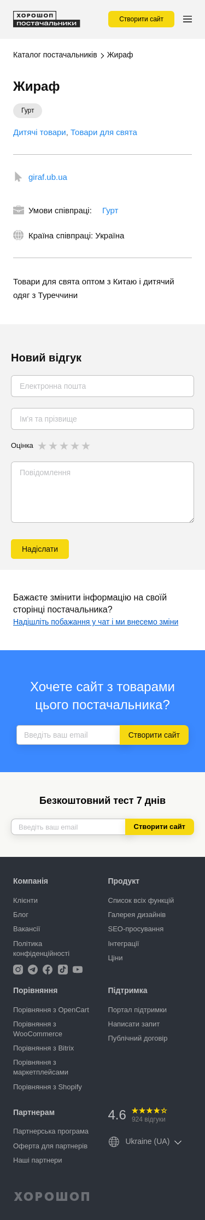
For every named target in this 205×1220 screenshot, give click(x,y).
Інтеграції (123, 943)
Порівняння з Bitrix (43, 1048)
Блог (20, 914)
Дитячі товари (39, 132)
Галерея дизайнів (137, 914)
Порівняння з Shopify (47, 1087)
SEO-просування (136, 929)
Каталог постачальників (55, 54)
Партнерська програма (51, 1131)
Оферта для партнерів (50, 1146)
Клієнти (25, 900)
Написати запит (134, 1024)
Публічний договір (138, 1038)
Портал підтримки (137, 1010)
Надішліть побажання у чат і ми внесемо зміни (95, 621)
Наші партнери (37, 1160)
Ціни (115, 958)
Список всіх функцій (141, 900)
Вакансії (26, 929)
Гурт (110, 210)
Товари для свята (104, 132)
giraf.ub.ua (47, 177)
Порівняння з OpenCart (51, 1010)
